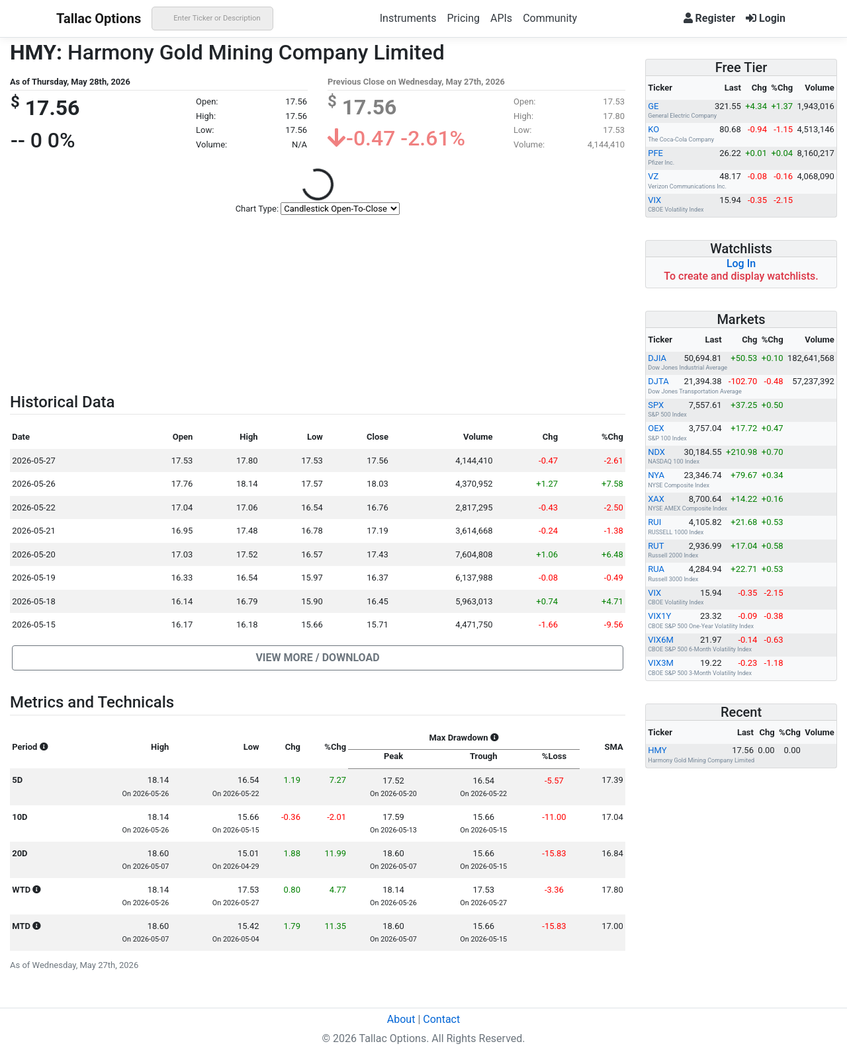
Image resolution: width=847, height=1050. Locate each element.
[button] (317, 657)
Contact (441, 1019)
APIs (501, 18)
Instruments (408, 18)
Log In (741, 263)
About (401, 1019)
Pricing (463, 18)
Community (550, 18)
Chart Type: (257, 209)
